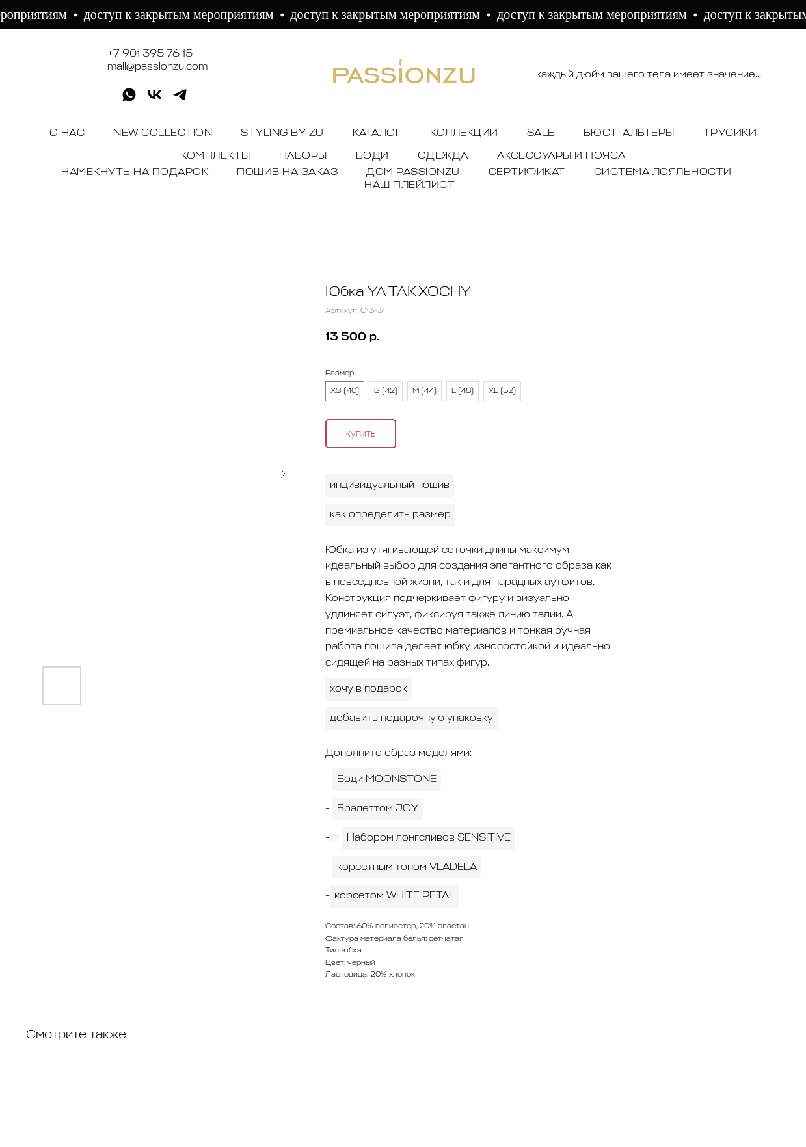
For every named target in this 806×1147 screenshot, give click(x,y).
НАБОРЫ (303, 156)
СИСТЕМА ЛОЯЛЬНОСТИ (663, 172)
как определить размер (390, 514)
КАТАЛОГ (377, 133)
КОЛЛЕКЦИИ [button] (464, 133)
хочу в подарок (368, 689)
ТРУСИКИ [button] (730, 133)
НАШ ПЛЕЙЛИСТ (409, 185)
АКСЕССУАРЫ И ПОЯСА (561, 156)
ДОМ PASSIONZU (413, 172)
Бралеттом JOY (377, 808)
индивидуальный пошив (390, 485)
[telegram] (180, 99)
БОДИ (372, 156)
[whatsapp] (129, 99)
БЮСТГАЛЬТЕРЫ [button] (629, 133)
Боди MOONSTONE (387, 779)
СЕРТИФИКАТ (527, 172)
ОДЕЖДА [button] (443, 156)
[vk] (154, 99)
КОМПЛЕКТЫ (215, 156)
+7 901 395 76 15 (150, 54)
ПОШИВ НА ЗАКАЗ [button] (287, 172)
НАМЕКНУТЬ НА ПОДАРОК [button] (134, 172)
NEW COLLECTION (162, 133)
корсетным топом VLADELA (407, 867)
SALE (541, 133)
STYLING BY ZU (282, 133)
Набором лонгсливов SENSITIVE (429, 838)
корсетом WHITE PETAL (394, 896)
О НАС (67, 133)
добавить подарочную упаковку (411, 718)
